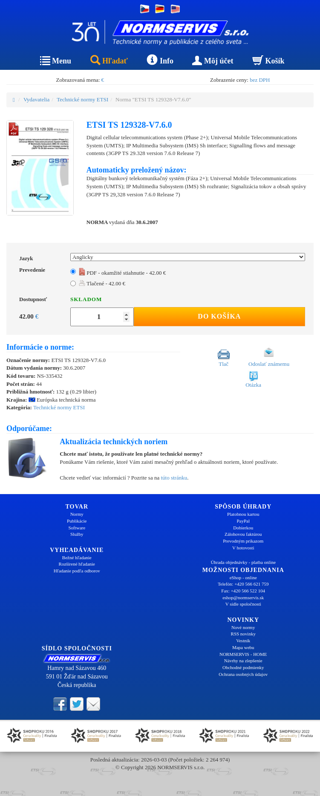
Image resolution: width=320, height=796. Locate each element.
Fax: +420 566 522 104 (243, 590)
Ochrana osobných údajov (243, 674)
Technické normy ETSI (82, 99)
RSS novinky (243, 633)
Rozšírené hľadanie (77, 563)
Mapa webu (243, 647)
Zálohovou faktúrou (243, 534)
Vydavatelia (36, 99)
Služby (77, 534)
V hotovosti (243, 547)
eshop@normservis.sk (243, 597)
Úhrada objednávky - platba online (243, 562)
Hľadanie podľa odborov (77, 570)
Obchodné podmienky (243, 667)
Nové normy (243, 627)
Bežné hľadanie (77, 557)
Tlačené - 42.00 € (102, 283)
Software (76, 527)
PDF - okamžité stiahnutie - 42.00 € (122, 273)
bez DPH (260, 80)
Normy (77, 514)
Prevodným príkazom (243, 540)
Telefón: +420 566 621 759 (243, 583)
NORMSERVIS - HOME (243, 654)
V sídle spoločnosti (243, 603)
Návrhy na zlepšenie (243, 660)
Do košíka (219, 316)
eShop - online (243, 577)
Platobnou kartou (243, 514)
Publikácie (76, 520)
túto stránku (174, 477)
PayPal (243, 520)
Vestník (243, 640)
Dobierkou (243, 527)
